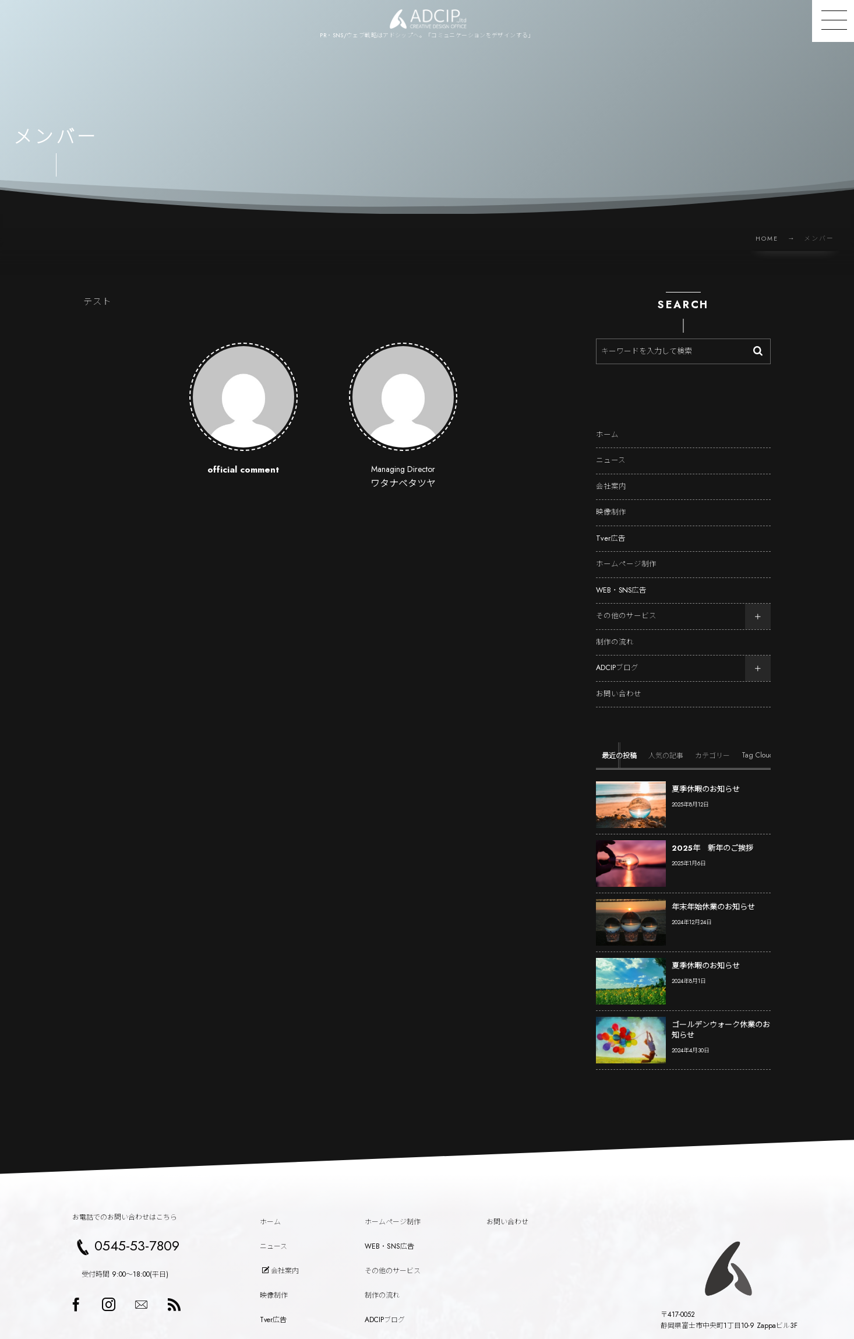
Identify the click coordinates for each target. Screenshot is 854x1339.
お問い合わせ (618, 683)
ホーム (607, 423)
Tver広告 (611, 527)
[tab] (619, 744)
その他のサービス (626, 605)
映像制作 (611, 501)
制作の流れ (615, 631)
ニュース (611, 450)
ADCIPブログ (617, 657)
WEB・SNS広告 (621, 579)
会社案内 (611, 475)
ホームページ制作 (626, 553)
